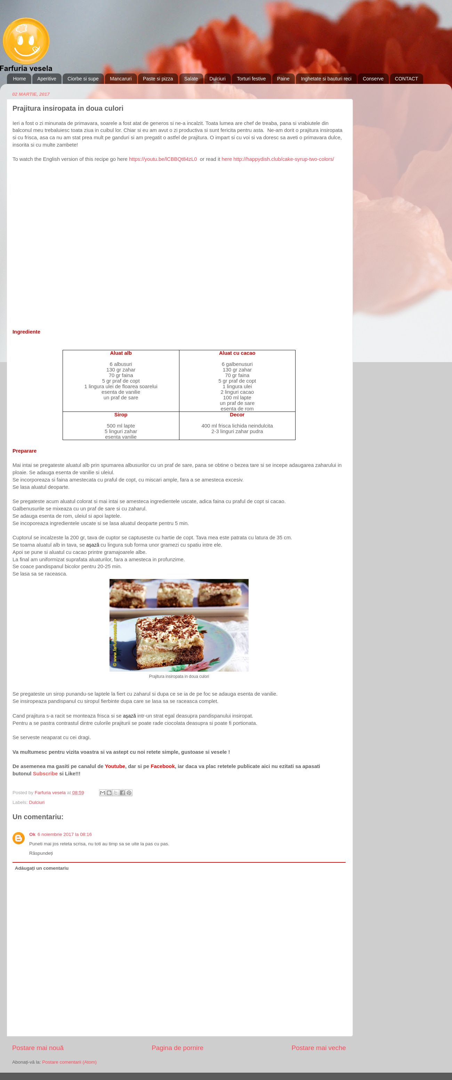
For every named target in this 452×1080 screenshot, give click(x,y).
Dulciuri (217, 78)
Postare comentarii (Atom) (69, 1062)
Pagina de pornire (177, 1047)
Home (19, 78)
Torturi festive (251, 78)
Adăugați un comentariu (42, 868)
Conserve (373, 78)
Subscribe (45, 773)
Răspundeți (41, 853)
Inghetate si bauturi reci (326, 78)
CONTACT (406, 78)
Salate (191, 78)
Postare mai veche (319, 1047)
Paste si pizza (158, 78)
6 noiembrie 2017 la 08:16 (65, 834)
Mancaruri (120, 78)
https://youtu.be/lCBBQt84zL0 (164, 159)
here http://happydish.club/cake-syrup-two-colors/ (278, 159)
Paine (283, 78)
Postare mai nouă (38, 1047)
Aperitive (46, 78)
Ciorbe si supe (83, 78)
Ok (32, 834)
